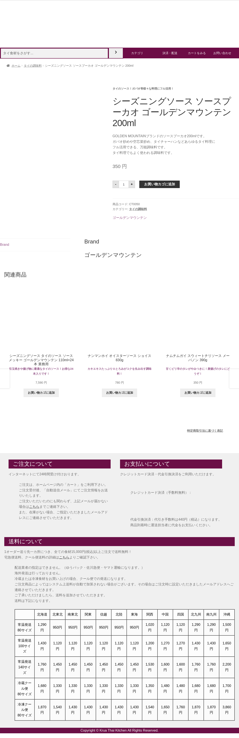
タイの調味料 (33, 65)
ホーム (16, 65)
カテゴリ (137, 53)
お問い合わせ (222, 53)
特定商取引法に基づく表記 (205, 430)
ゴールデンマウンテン (130, 217)
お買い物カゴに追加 (159, 184)
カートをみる (197, 53)
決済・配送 (169, 53)
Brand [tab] (4, 244)
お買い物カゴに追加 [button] (41, 392)
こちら (34, 506)
